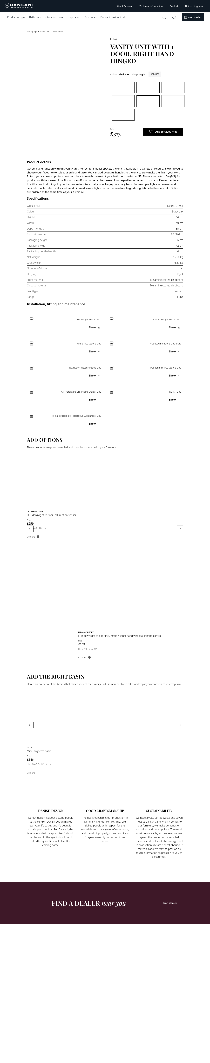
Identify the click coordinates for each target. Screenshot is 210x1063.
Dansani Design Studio (113, 17)
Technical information (151, 6)
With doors (58, 31)
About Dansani (124, 6)
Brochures (90, 17)
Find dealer (170, 903)
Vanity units (45, 31)
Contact (174, 6)
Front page (32, 31)
